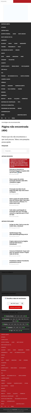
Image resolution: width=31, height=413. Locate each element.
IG (5, 118)
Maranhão (23, 43)
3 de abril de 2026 (14, 174)
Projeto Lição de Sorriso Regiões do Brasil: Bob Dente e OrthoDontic (19, 242)
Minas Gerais (15, 66)
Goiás (14, 34)
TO (26, 324)
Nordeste (4, 40)
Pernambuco (11, 46)
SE (16, 321)
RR (23, 324)
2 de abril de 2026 (14, 193)
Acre (2, 56)
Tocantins (11, 59)
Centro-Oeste (5, 30)
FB (1, 118)
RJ (19, 327)
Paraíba (3, 46)
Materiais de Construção (8, 102)
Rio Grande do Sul (13, 76)
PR (14, 331)
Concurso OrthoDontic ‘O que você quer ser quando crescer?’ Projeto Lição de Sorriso (19, 252)
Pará (22, 56)
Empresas (3, 95)
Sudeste (3, 63)
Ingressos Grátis (20, 85)
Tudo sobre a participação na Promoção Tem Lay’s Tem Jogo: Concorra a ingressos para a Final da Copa (19, 212)
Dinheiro (10, 85)
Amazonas (15, 56)
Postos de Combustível (7, 105)
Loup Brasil (14, 409)
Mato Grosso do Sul (6, 37)
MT (21, 316)
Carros (3, 85)
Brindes (3, 92)
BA (14, 319)
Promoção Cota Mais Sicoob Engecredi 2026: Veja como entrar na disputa (19, 190)
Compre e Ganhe (5, 79)
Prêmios (3, 82)
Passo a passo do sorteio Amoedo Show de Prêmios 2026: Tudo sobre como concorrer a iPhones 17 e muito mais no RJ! (19, 201)
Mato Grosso (22, 34)
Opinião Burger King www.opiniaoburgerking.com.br (19, 233)
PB (22, 319)
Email (13, 118)
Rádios (19, 108)
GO (18, 316)
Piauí (19, 46)
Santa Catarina (25, 76)
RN (13, 321)
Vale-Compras (11, 89)
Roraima (3, 59)
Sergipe (17, 50)
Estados (3, 27)
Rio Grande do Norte (7, 50)
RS (17, 331)
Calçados (16, 98)
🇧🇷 (5, 316)
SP (22, 327)
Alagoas (3, 43)
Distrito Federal (5, 34)
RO (20, 324)
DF (15, 316)
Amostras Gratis (22, 115)
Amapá (8, 56)
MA (19, 319)
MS (24, 316)
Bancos (3, 98)
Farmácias (25, 98)
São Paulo (4, 69)
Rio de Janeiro (25, 66)
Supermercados (5, 111)
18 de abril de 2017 (15, 264)
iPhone (3, 89)
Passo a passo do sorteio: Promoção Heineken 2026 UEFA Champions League (18, 180)
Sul (2, 72)
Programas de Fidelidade (8, 108)
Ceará (15, 43)
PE (25, 319)
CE (16, 319)
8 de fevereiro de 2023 (15, 256)
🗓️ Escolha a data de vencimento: (15, 298)
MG (17, 327)
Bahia (10, 43)
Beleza (10, 98)
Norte (3, 53)
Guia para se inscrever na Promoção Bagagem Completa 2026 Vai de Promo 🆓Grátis (19, 166)
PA (18, 324)
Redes (2, 115)
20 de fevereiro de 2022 (16, 246)
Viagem (20, 89)
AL (11, 319)
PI (27, 319)
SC (19, 331)
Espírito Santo (5, 66)
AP (12, 324)
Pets (19, 102)
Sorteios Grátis (5, 24)
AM (15, 324)
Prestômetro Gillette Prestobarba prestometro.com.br (19, 261)
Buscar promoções (15, 307)
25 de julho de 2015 (15, 236)
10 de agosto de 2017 (15, 227)
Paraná (3, 76)
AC (9, 324)
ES (14, 327)
